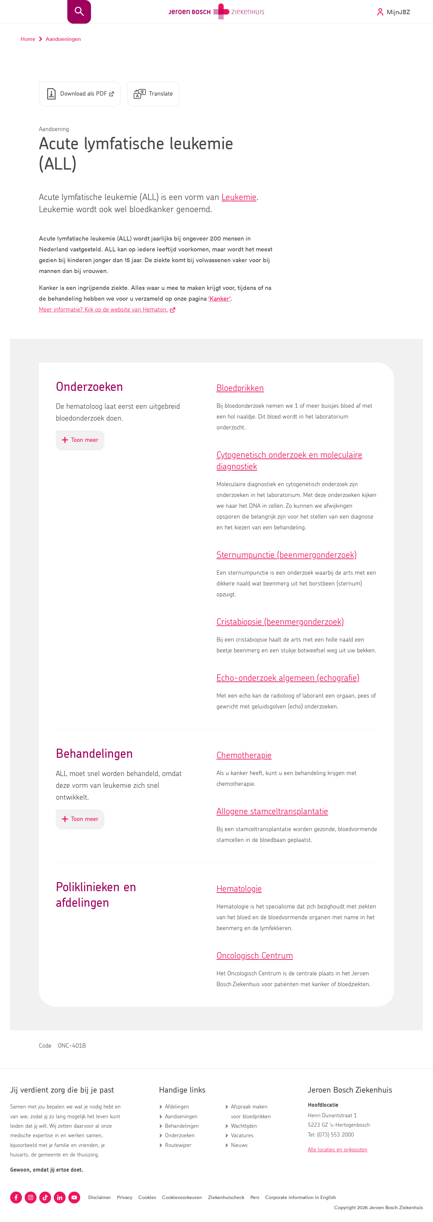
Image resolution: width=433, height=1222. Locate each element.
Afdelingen (177, 1106)
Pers (254, 1197)
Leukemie (239, 197)
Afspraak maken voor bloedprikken (251, 1111)
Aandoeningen (181, 1116)
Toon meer (83, 444)
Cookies (147, 1197)
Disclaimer (99, 1197)
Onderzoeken (180, 1136)
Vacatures (242, 1136)
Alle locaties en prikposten (337, 1149)
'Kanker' (219, 299)
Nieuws (239, 1145)
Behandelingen (182, 1126)
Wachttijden (244, 1126)
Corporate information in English (300, 1197)
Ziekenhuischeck (226, 1197)
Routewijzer (178, 1145)
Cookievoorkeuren (182, 1197)
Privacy (124, 1197)
